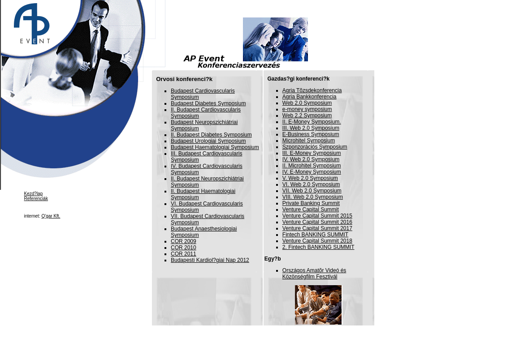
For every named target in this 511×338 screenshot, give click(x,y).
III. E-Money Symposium (311, 153)
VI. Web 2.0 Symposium (311, 184)
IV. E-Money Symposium (311, 172)
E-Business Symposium (310, 134)
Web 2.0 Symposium (307, 103)
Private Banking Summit (311, 203)
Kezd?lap (33, 193)
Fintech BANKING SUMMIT (315, 234)
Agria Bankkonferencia (309, 97)
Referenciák (36, 198)
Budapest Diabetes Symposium (208, 103)
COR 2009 (183, 241)
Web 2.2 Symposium (307, 115)
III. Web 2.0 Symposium (310, 128)
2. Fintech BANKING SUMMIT (318, 247)
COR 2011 (183, 254)
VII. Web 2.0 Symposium (312, 191)
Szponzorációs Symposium (314, 147)
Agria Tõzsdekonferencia (312, 90)
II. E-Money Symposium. (311, 122)
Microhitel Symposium (308, 140)
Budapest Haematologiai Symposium (215, 147)
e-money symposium (307, 109)
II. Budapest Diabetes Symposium (211, 135)
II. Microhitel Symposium (311, 166)
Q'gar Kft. (50, 216)
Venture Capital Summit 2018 (317, 241)
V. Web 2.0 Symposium (310, 178)
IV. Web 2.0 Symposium (310, 159)
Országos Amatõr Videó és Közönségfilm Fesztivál (314, 273)
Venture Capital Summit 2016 (317, 222)
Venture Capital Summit (310, 209)
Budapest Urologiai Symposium (208, 141)
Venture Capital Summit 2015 (317, 216)
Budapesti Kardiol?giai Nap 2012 (210, 260)
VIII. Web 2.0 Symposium (312, 197)
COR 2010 (183, 247)
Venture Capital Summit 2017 (317, 228)
